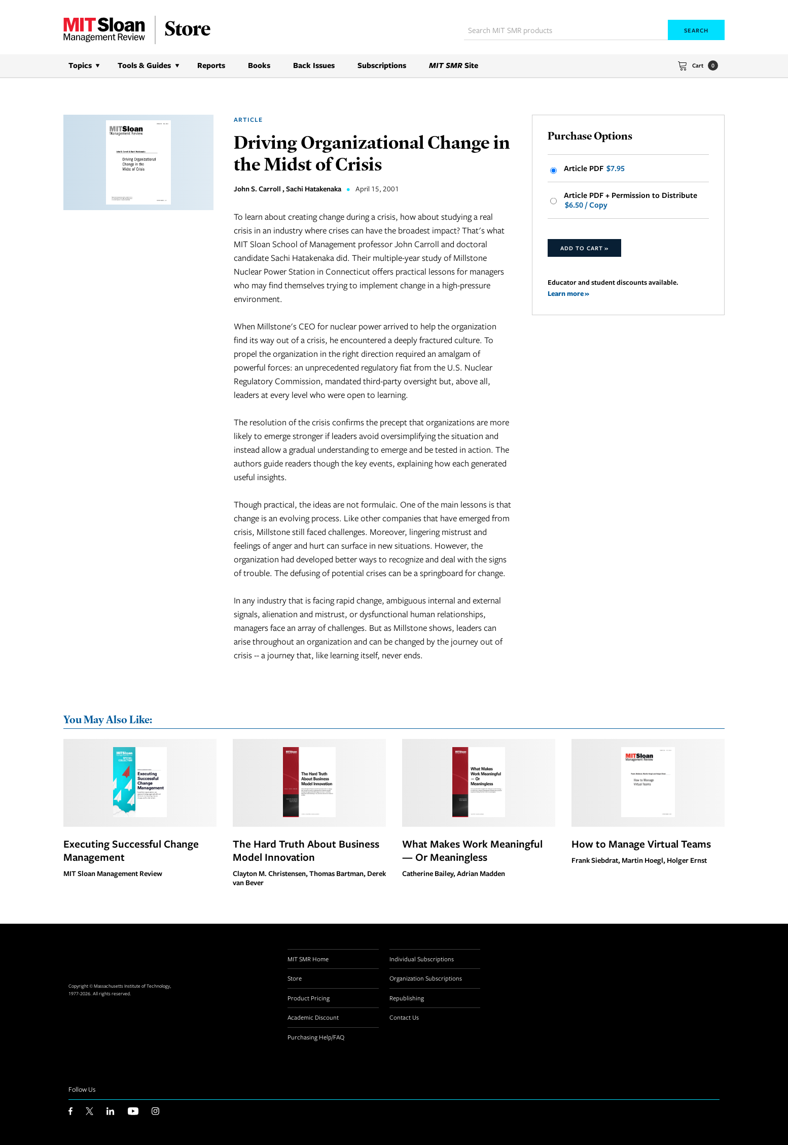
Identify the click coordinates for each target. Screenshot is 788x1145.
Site (453, 65)
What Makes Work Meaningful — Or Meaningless (472, 850)
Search (696, 30)
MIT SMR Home (308, 959)
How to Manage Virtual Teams (641, 843)
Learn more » (568, 293)
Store (295, 978)
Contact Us (404, 1017)
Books (259, 65)
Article (248, 119)
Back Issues (314, 65)
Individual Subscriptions (421, 959)
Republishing (406, 998)
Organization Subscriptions (425, 978)
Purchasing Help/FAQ (316, 1037)
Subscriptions (381, 65)
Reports (211, 65)
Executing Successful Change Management (131, 850)
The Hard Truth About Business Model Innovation (306, 850)
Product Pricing (309, 998)
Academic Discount (313, 1017)
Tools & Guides (144, 65)
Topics (80, 65)
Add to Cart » (584, 248)
